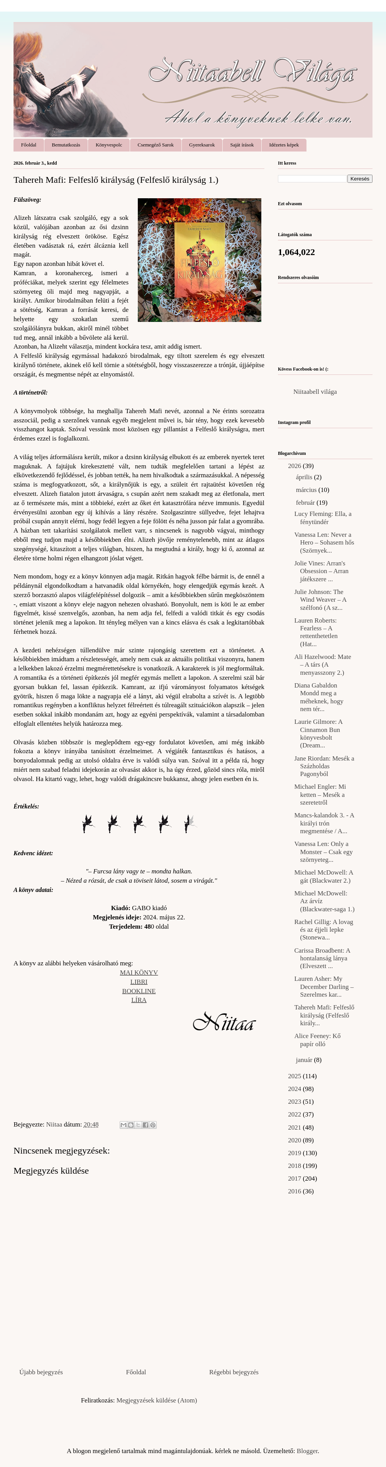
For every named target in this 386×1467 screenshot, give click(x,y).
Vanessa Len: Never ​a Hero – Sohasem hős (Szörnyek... (324, 542)
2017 (295, 1178)
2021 (295, 1127)
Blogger (307, 1451)
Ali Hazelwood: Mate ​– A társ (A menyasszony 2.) (323, 664)
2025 (295, 1076)
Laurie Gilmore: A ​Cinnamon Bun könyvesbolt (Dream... (319, 733)
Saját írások (242, 145)
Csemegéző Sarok (156, 145)
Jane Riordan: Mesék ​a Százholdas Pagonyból (324, 766)
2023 (295, 1101)
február (306, 502)
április (305, 477)
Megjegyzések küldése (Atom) (157, 1400)
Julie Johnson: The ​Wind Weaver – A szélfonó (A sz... (320, 599)
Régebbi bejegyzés (234, 1372)
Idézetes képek (284, 145)
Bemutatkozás (66, 145)
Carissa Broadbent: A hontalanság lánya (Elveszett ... (322, 958)
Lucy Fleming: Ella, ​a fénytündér (322, 517)
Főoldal (29, 145)
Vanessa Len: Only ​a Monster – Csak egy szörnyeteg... (323, 851)
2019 (295, 1153)
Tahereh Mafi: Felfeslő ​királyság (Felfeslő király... (324, 1015)
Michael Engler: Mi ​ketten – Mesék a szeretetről (320, 794)
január (305, 1060)
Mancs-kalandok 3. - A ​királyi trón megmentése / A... (324, 823)
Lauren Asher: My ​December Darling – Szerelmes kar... (324, 986)
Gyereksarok (202, 145)
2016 (295, 1191)
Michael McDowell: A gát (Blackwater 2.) (323, 876)
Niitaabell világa (315, 391)
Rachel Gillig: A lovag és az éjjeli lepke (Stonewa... (323, 929)
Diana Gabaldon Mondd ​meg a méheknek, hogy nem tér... (318, 697)
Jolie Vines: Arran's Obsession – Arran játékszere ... (321, 571)
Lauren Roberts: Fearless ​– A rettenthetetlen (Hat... (315, 632)
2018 (295, 1165)
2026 (295, 466)
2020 (295, 1140)
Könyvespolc (109, 145)
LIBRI (138, 981)
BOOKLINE (139, 991)
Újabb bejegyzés (41, 1372)
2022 (295, 1114)
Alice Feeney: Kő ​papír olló (318, 1039)
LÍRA (139, 1000)
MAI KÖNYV (139, 972)
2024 (295, 1089)
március (307, 490)
